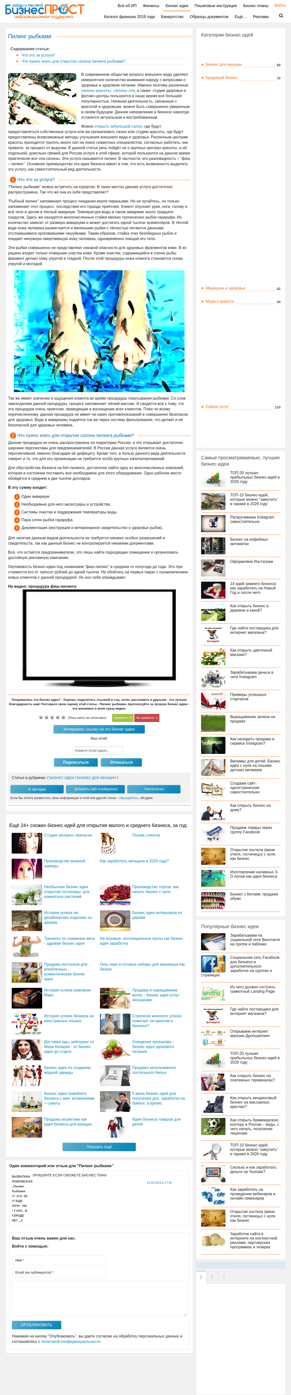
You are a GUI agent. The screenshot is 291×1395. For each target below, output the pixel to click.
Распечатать (154, 789)
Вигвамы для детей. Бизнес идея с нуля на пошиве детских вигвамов (255, 765)
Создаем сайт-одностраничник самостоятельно (245, 787)
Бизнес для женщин (224, 64)
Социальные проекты (225, 387)
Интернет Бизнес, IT (224, 156)
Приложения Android (224, 209)
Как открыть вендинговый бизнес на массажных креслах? (253, 1102)
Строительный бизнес (226, 400)
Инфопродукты (219, 196)
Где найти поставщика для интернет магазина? (254, 630)
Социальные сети (222, 216)
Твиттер (213, 255)
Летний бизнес (219, 281)
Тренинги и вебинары (225, 268)
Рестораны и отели (223, 374)
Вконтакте (215, 242)
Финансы (151, 6)
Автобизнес (216, 51)
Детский (213, 104)
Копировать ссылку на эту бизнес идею (99, 729)
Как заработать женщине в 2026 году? (134, 861)
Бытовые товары (221, 84)
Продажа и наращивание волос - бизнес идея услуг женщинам (155, 995)
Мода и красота (220, 301)
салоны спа (124, 90)
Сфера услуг (217, 406)
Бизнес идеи (176, 6)
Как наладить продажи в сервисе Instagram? (252, 741)
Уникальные (217, 433)
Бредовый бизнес (222, 78)
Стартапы (214, 262)
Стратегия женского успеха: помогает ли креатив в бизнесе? (157, 1021)
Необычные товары (223, 321)
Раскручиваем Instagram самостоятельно (252, 519)
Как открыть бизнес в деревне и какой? (249, 608)
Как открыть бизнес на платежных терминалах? (252, 1078)
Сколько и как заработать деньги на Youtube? (253, 1169)
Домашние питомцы (224, 117)
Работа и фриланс (222, 360)
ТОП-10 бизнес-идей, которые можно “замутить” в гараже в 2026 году (254, 499)
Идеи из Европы (220, 143)
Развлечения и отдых (225, 367)
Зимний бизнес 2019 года (229, 130)
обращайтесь (128, 798)
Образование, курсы (224, 334)
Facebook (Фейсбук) (224, 222)
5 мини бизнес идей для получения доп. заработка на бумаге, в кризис (158, 1098)
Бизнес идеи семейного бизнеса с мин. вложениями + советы (69, 1098)
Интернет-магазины (223, 189)
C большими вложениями (229, 45)
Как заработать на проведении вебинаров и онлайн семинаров (252, 1193)
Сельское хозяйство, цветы (230, 380)
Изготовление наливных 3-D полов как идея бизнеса (254, 874)
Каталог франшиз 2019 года (129, 17)
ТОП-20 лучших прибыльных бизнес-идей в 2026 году (255, 477)
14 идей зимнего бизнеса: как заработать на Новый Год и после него (253, 588)
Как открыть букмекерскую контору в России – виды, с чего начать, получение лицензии (254, 1126)
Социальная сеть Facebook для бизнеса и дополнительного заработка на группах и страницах (240, 966)
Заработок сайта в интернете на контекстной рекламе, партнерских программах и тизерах (253, 1240)
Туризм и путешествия (226, 426)
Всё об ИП (127, 6)
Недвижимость (219, 314)
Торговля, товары (221, 420)
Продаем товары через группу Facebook (251, 830)
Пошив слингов (146, 835)
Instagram (214, 229)
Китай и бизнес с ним (225, 275)
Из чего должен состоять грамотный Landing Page (252, 989)
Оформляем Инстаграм (251, 561)
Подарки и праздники (225, 347)
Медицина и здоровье (225, 288)
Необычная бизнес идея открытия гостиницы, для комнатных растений (66, 892)
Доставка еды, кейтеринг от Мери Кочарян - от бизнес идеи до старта (69, 1047)
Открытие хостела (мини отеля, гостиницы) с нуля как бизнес (252, 854)
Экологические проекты (227, 439)
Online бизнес (218, 170)
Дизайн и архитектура (225, 110)
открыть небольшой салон (118, 126)
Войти (278, 5)
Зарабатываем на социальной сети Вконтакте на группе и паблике (255, 939)
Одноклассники (219, 249)
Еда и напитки (218, 124)
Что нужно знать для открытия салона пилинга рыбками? (72, 61)
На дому (213, 308)
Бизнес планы (256, 6)
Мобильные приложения (228, 295)
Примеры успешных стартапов (248, 697)
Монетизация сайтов (224, 203)
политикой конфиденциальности (70, 1341)
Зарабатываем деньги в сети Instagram (251, 674)
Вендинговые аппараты (227, 91)
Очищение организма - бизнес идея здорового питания (153, 1047)
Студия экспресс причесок (68, 835)
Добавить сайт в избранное (96, 789)
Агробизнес (216, 58)
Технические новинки (225, 413)
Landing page (217, 163)
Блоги (211, 176)
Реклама (261, 17)
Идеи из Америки (221, 137)
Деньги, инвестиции (224, 97)
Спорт (211, 393)
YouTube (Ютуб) (220, 235)
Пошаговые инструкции (215, 6)
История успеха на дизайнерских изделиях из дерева (68, 917)
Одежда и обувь (220, 341)
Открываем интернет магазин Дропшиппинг (250, 1033)
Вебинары (215, 183)
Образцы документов (209, 17)
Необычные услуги (223, 328)
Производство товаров (226, 354)
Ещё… (241, 17)
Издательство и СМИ (225, 150)
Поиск (278, 16)
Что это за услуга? (37, 55)
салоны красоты (95, 90)
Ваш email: (99, 738)
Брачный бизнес (220, 71)
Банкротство (172, 17)
